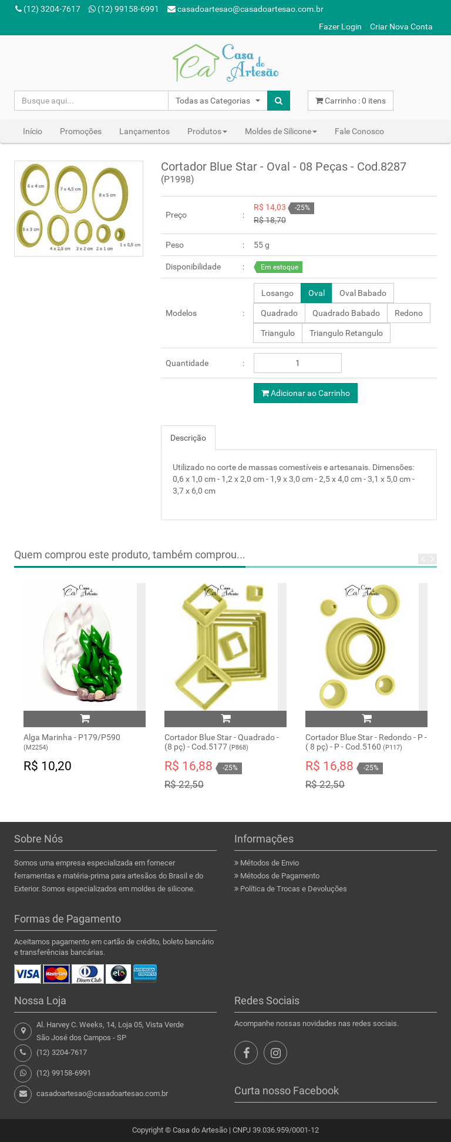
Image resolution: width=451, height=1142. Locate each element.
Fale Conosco (359, 131)
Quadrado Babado (346, 313)
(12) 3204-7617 (47, 9)
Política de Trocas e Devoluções (293, 888)
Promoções (81, 131)
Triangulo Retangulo (346, 333)
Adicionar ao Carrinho (305, 393)
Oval (316, 293)
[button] (218, 101)
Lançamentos (144, 131)
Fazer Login (340, 26)
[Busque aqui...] (91, 101)
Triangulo (278, 333)
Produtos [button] (207, 131)
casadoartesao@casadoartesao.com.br (245, 9)
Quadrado (279, 313)
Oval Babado (362, 293)
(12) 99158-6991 (124, 9)
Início (32, 131)
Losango (277, 293)
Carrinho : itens (350, 100)
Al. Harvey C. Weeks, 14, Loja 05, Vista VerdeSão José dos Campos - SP (110, 1031)
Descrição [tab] (188, 437)
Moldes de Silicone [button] (281, 131)
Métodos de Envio (269, 862)
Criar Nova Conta (401, 26)
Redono (409, 313)
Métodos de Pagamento (279, 875)
